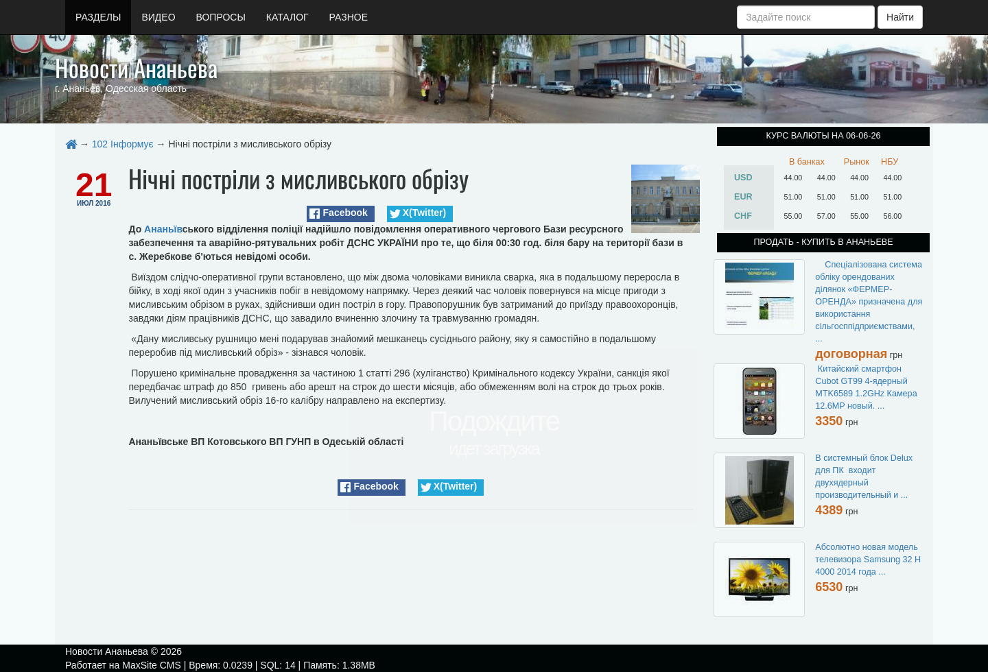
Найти (900, 17)
